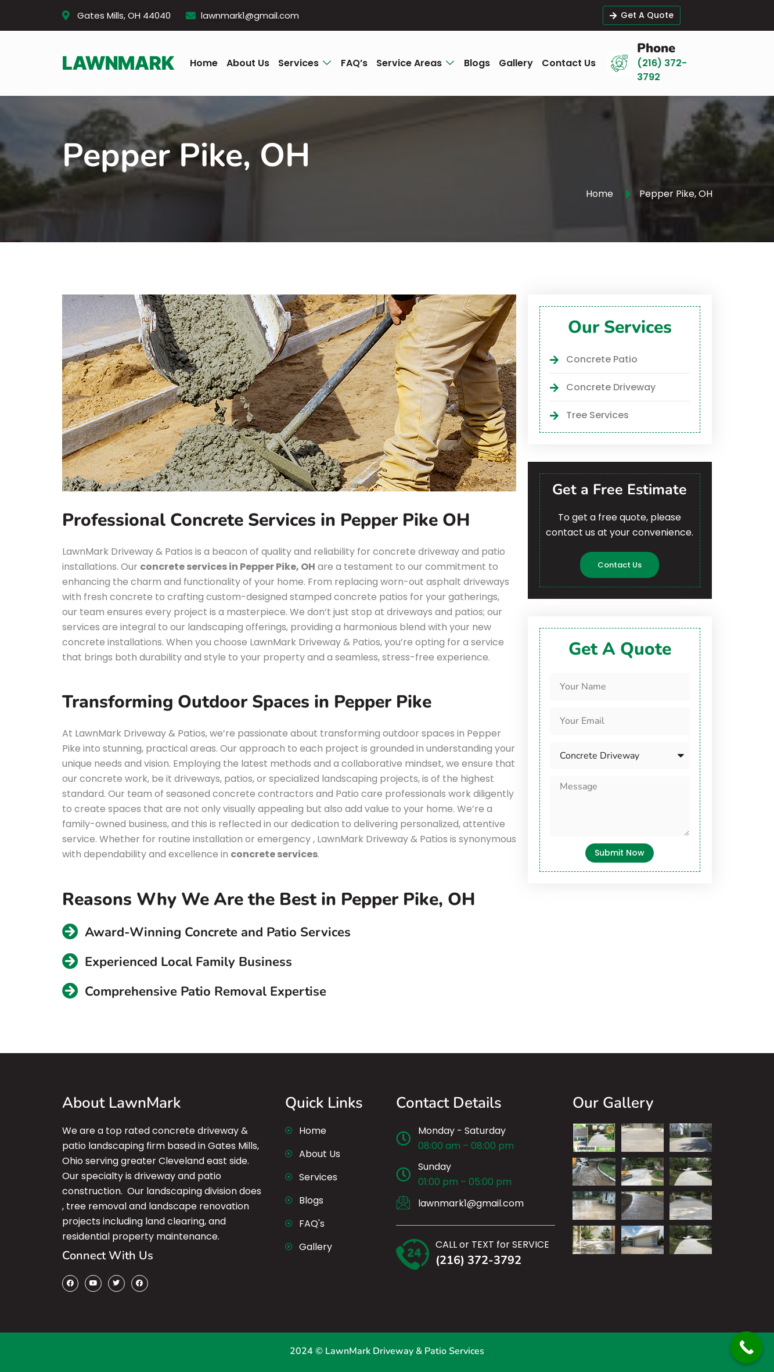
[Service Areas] (415, 64)
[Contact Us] (569, 63)
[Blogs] (477, 63)
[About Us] (247, 63)
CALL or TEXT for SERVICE (492, 1244)
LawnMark (118, 63)
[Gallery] (516, 63)
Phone (656, 48)
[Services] (305, 64)
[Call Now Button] (746, 1347)
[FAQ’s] (354, 63)
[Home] (204, 63)
